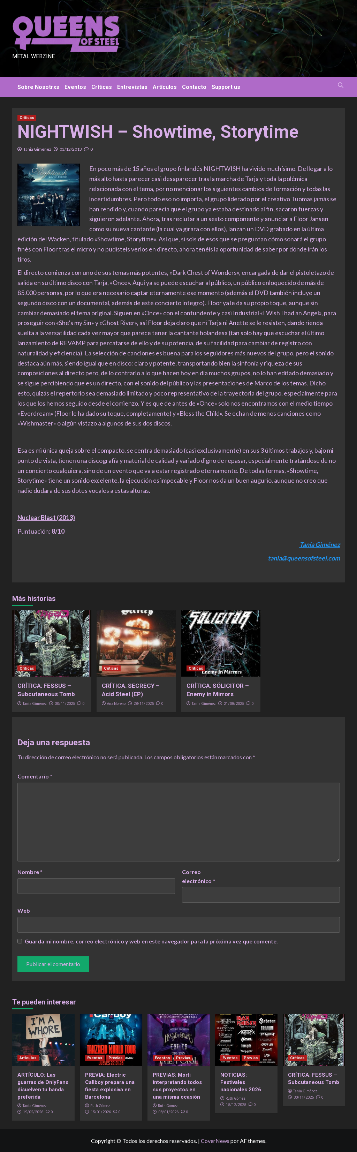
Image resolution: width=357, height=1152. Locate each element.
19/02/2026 (33, 1112)
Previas (115, 1058)
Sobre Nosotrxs (38, 87)
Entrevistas (132, 87)
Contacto (194, 87)
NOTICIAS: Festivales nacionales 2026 (240, 1082)
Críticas (101, 87)
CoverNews (215, 1140)
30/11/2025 (65, 703)
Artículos (165, 87)
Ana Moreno (116, 703)
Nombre (30, 871)
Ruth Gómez (100, 1105)
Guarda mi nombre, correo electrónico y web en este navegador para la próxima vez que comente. (151, 941)
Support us (226, 87)
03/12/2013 (71, 149)
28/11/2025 (144, 703)
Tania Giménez (37, 149)
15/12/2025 (236, 1104)
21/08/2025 (234, 703)
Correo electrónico (198, 876)
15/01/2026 (101, 1112)
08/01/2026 (168, 1112)
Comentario (34, 776)
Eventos (75, 87)
